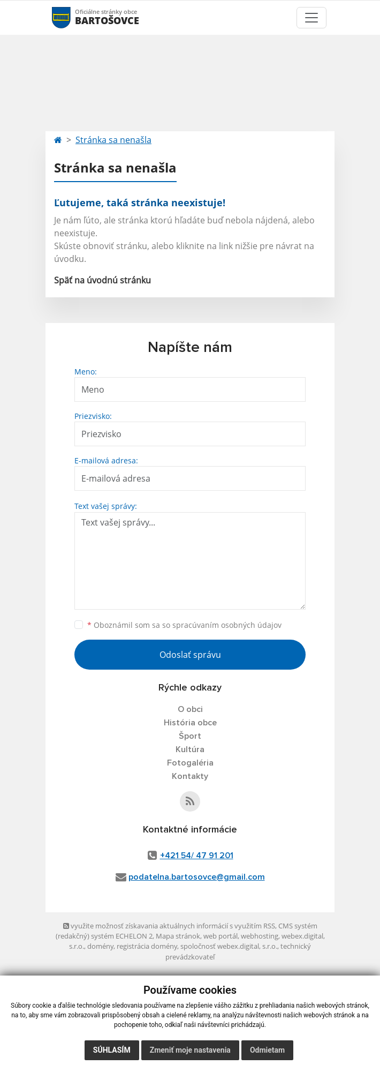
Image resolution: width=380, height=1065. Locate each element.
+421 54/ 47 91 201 (196, 855)
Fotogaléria (190, 763)
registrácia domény (147, 946)
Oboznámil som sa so (184, 625)
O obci (190, 709)
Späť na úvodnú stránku (102, 280)
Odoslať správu (190, 655)
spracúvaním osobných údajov (227, 625)
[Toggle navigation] (311, 17)
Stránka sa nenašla (113, 140)
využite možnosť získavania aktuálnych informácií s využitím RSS (169, 926)
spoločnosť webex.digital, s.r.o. (228, 946)
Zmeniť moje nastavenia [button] (190, 1050)
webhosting (259, 936)
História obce (190, 722)
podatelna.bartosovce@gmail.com (196, 877)
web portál (220, 936)
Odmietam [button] (267, 1050)
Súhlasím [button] (112, 1050)
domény (100, 946)
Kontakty (190, 776)
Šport (190, 736)
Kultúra (190, 749)
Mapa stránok (178, 936)
